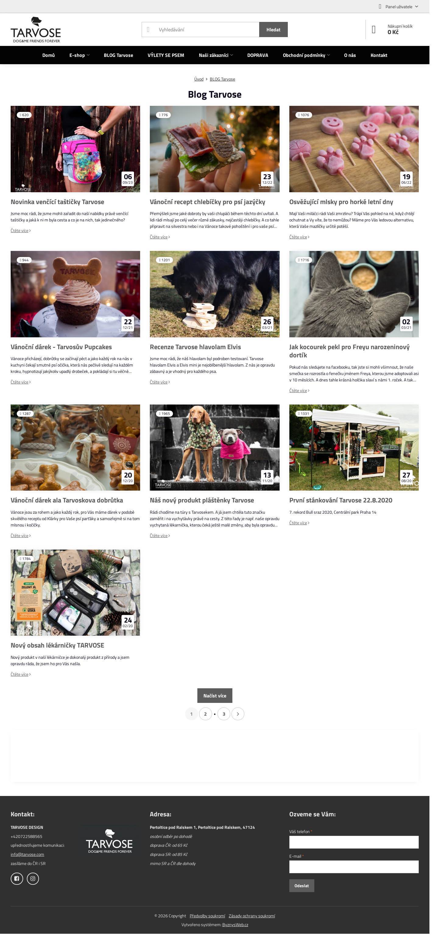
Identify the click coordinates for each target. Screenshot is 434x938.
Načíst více (214, 695)
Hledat (273, 29)
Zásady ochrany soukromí (252, 915)
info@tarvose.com (27, 854)
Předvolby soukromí (207, 915)
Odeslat (302, 885)
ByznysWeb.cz (235, 924)
